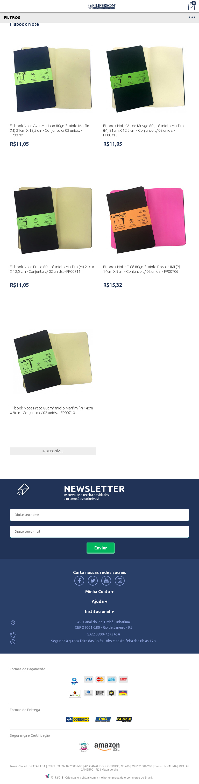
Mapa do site (110, 769)
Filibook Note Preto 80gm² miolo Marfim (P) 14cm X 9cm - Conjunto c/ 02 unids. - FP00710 (51, 410)
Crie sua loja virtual (77, 777)
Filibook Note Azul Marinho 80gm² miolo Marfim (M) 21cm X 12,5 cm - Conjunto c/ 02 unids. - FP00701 (50, 130)
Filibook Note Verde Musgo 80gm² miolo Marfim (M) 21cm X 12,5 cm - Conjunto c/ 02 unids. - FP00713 (143, 130)
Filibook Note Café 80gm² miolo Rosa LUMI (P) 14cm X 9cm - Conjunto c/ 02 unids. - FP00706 (141, 269)
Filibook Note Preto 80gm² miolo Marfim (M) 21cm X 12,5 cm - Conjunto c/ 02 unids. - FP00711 (52, 269)
